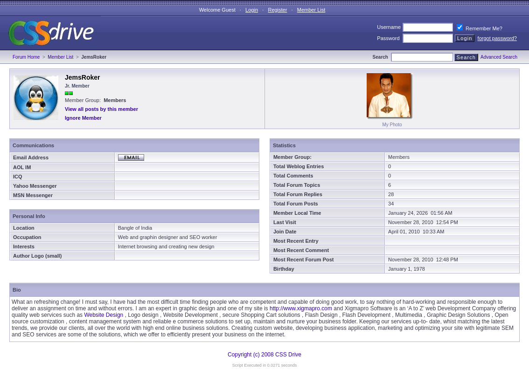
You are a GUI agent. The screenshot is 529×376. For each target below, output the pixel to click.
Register (277, 10)
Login (251, 10)
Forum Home (26, 57)
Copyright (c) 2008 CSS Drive (264, 354)
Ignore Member (83, 118)
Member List (311, 10)
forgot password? (497, 38)
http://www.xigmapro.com (301, 308)
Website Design (103, 315)
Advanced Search (498, 57)
